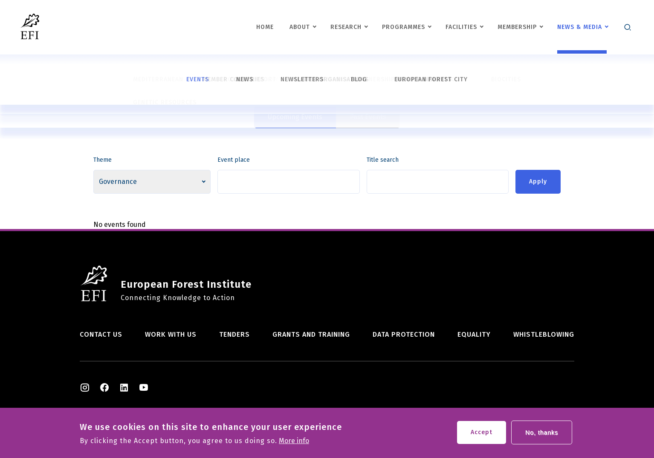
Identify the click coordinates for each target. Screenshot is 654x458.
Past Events (368, 117)
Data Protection (404, 334)
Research (346, 27)
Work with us (171, 334)
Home (265, 27)
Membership (517, 27)
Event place (233, 159)
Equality (474, 334)
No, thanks (541, 434)
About (299, 27)
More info (294, 443)
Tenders (234, 334)
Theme (102, 159)
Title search (383, 159)
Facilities (461, 27)
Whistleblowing (543, 334)
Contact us (101, 334)
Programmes (403, 27)
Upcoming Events (295, 117)
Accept (481, 434)
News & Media (579, 27)
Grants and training (311, 334)
